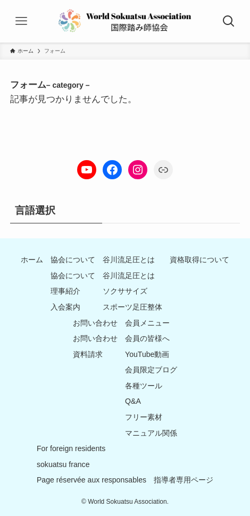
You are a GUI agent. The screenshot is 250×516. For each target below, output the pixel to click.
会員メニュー (147, 323)
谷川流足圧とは (129, 259)
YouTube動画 (147, 354)
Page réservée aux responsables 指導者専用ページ (125, 480)
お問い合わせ (95, 323)
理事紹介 (65, 291)
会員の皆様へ (147, 338)
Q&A (133, 401)
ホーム (32, 259)
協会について (73, 259)
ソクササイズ (125, 291)
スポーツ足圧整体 (132, 307)
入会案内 (65, 307)
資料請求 (88, 354)
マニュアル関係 (151, 433)
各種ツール (143, 385)
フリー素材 (143, 417)
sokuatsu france (63, 464)
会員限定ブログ (151, 369)
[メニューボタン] (21, 21)
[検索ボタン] (228, 21)
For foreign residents (71, 448)
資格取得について (199, 259)
